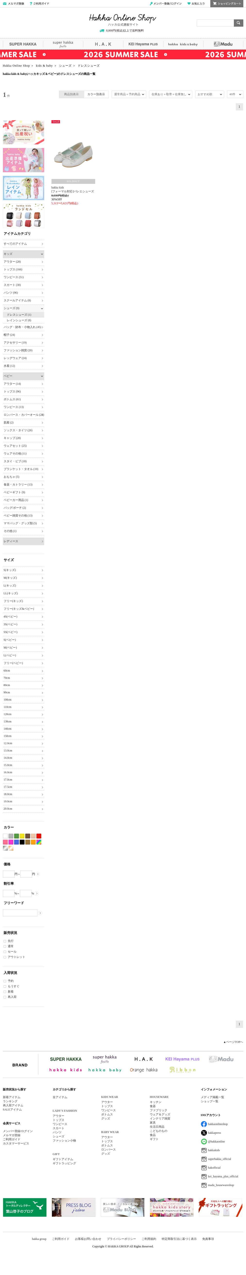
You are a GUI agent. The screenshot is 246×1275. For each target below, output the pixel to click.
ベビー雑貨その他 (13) (18, 515)
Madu (223, 44)
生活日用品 (157, 1126)
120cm (8, 714)
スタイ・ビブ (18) (15, 461)
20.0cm (8, 808)
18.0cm (8, 794)
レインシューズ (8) (19, 320)
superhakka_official (219, 1159)
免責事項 (208, 1239)
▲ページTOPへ (233, 1042)
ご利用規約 (149, 1239)
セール (12, 951)
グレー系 (10, 836)
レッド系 (38, 836)
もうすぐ (13, 986)
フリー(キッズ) (13, 601)
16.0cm (8, 772)
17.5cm (8, 787)
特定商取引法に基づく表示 (179, 1239)
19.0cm (8, 801)
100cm (8, 699)
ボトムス (107, 1114)
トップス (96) (12, 391)
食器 (153, 1106)
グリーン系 (16, 836)
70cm (7, 678)
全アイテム (60, 1097)
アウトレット (16, 957)
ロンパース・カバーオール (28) (24, 414)
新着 (11, 991)
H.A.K (103, 44)
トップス (58, 1120)
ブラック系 (22, 842)
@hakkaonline (216, 1141)
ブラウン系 (27, 836)
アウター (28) (12, 261)
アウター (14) (12, 383)
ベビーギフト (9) (14, 492)
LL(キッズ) (11, 593)
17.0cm (8, 779)
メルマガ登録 (11, 1135)
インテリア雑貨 (160, 1118)
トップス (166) (13, 269)
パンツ (57, 1132)
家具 (153, 1122)
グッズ (105, 1118)
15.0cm (8, 765)
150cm (8, 736)
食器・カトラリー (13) (18, 484)
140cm (8, 728)
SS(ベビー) (10, 632)
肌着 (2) (9, 422)
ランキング (10, 1101)
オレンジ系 (33, 842)
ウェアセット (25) (15, 445)
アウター (58, 1116)
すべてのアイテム (15, 243)
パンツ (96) (11, 292)
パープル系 (10, 842)
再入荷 (12, 997)
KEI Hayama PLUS (143, 44)
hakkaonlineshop (218, 1124)
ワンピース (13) (14, 407)
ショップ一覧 (209, 1101)
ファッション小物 (64, 1140)
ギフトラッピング (64, 1163)
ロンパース (108, 1149)
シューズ (58, 1136)
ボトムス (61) (12, 399)
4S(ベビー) (10, 616)
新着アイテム (11, 1097)
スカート (58, 1128)
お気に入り (195, 4)
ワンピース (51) (14, 277)
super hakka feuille (63, 44)
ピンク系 (5, 842)
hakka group (39, 1239)
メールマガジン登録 (13, 4)
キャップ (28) (12, 438)
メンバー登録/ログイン (166, 4)
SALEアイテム (12, 1109)
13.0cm (8, 750)
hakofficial (214, 1167)
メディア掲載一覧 (212, 1097)
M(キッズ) (10, 577)
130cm (8, 721)
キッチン (155, 1102)
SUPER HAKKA (23, 44)
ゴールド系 (10, 848)
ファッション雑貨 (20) (18, 350)
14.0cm (8, 757)
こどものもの (158, 1131)
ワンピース (60, 1124)
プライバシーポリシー (121, 1239)
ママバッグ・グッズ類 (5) (20, 523)
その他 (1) (10, 531)
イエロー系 (22, 836)
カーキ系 (27, 842)
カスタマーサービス (16, 1143)
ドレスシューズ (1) (19, 314)
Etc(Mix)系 (38, 842)
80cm (7, 685)
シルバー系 (5, 848)
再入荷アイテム (13, 1105)
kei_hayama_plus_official (223, 1176)
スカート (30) (12, 285)
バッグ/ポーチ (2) (15, 507)
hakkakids (214, 1150)
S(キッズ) (10, 570)
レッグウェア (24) (15, 358)
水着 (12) (9, 366)
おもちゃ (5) (11, 476)
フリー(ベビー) (13, 663)
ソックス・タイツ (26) (18, 430)
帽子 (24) (9, 334)
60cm (7, 670)
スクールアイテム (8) (17, 300)
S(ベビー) (10, 639)
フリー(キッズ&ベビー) (19, 608)
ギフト (154, 1139)
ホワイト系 (5, 836)
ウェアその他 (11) (15, 453)
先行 (11, 941)
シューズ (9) (11, 308)
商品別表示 (71, 94)
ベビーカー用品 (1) (16, 500)
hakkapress (214, 1132)
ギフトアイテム (63, 1159)
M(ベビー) (10, 647)
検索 (238, 23)
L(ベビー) (10, 655)
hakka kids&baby (183, 44)
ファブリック (158, 1110)
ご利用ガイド (39, 4)
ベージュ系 (33, 836)
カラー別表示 (96, 94)
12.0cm (8, 743)
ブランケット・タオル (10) (21, 469)
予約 (11, 981)
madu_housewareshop (221, 1185)
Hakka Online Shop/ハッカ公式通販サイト (122, 20)
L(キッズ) (10, 585)
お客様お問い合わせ (88, 1239)
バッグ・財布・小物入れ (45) (22, 327)
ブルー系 (16, 842)
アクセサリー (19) (15, 342)
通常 (11, 946)
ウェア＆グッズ (160, 1114)
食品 (153, 1135)
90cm (7, 692)
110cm (7, 707)
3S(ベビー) (10, 624)
